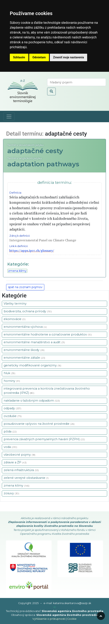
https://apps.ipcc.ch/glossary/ (31, 250)
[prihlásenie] (54, 607)
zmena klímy (17, 271)
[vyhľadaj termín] (76, 82)
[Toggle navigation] (9, 116)
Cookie (72, 618)
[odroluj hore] (101, 616)
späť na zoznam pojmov (25, 287)
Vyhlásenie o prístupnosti (48, 618)
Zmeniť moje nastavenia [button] (68, 57)
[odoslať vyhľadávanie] (51, 91)
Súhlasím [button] (19, 57)
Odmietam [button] (39, 57)
